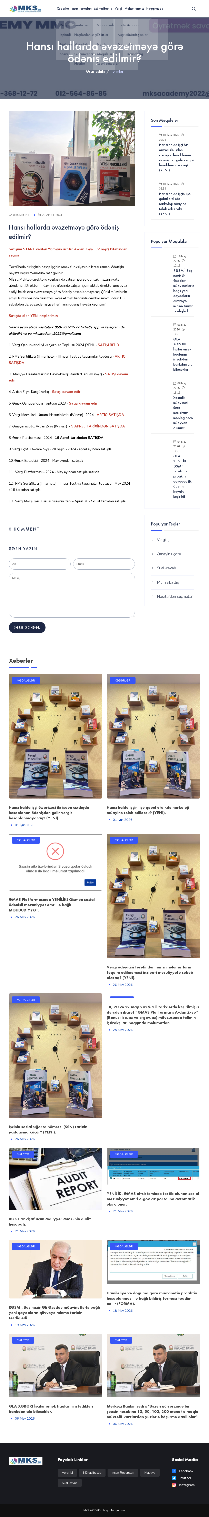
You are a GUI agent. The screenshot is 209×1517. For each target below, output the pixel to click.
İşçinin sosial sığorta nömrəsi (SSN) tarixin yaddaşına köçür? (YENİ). (48, 1129)
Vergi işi (163, 539)
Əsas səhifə (95, 71)
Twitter (181, 1478)
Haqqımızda (154, 8)
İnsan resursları (81, 8)
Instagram (183, 1485)
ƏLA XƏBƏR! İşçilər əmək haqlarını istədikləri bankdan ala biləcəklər (182, 354)
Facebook (182, 1471)
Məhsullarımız (134, 8)
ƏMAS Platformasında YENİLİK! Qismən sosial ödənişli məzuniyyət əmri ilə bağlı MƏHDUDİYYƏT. (52, 905)
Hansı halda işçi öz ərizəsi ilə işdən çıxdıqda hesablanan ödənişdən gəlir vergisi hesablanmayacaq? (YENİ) (176, 157)
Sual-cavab (166, 568)
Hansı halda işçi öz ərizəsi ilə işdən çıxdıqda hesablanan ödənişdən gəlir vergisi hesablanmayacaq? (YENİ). (49, 813)
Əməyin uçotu (169, 554)
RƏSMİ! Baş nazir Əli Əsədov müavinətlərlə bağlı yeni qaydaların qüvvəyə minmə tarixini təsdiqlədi (183, 290)
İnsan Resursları (123, 1472)
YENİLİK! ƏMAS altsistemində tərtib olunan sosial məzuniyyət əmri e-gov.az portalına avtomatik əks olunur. (153, 1199)
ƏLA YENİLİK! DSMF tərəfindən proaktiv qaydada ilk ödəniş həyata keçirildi (182, 476)
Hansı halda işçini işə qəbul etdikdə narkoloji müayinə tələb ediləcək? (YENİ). (148, 810)
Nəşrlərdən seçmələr (174, 596)
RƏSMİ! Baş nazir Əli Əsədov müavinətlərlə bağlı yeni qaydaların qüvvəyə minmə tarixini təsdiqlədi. (54, 1313)
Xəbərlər (63, 8)
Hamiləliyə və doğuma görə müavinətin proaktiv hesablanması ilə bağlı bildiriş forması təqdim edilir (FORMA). (152, 1298)
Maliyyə (150, 1472)
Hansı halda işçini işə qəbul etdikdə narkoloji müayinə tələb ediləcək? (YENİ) (175, 203)
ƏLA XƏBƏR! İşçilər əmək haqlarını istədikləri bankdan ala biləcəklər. (51, 1408)
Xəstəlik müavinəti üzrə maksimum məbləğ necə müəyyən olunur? (183, 412)
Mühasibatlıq (103, 8)
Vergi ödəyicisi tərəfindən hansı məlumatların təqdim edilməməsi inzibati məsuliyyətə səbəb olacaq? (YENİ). (150, 972)
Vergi (118, 8)
